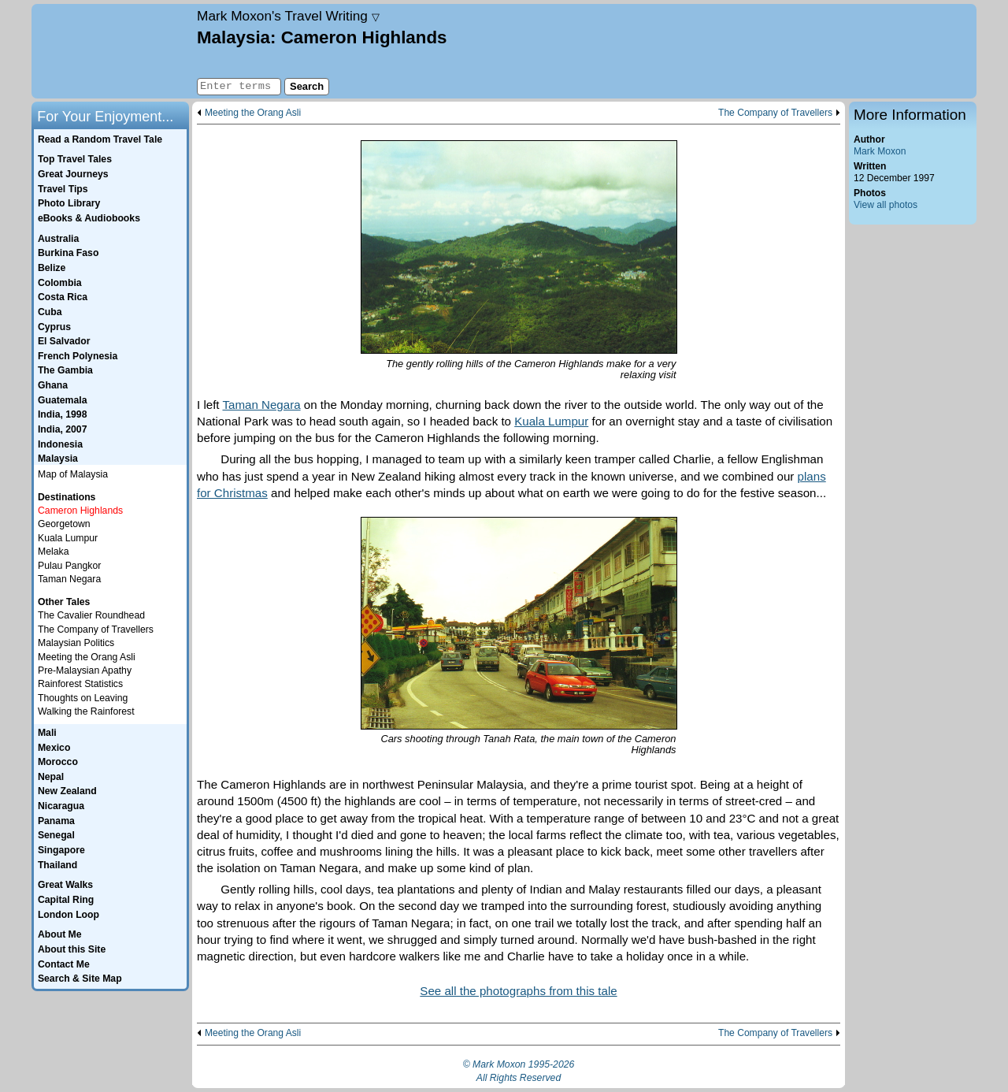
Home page (112, 51)
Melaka (53, 551)
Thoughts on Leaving (83, 698)
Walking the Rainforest (86, 711)
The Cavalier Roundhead (91, 615)
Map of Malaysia (73, 474)
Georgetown (64, 523)
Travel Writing (288, 16)
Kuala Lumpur (551, 421)
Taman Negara (261, 404)
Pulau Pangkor (69, 565)
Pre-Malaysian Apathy (85, 670)
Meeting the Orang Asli (253, 113)
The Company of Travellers (775, 113)
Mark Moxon (880, 151)
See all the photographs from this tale (518, 990)
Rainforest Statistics (80, 683)
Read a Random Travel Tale (100, 139)
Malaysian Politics (76, 642)
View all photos (885, 204)
